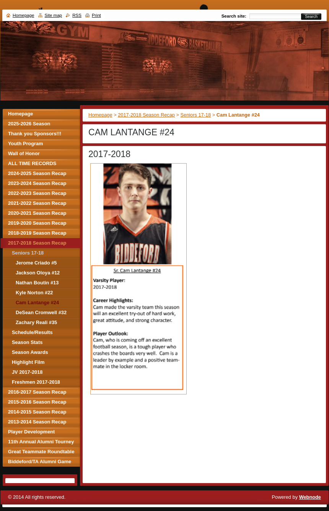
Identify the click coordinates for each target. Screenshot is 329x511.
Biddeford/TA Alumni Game (39, 461)
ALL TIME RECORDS (32, 163)
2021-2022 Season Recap (37, 203)
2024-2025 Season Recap (37, 173)
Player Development (31, 432)
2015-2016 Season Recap (37, 402)
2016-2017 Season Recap (37, 392)
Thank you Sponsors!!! (34, 133)
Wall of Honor (24, 153)
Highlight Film (28, 362)
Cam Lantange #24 (37, 302)
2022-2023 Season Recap (37, 193)
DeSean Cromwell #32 (41, 312)
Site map (53, 15)
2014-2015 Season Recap (37, 412)
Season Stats (27, 342)
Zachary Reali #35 (36, 322)
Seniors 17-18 (196, 115)
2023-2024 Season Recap (37, 183)
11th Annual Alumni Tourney (41, 441)
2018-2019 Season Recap (37, 233)
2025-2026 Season (29, 124)
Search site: (234, 16)
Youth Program (25, 143)
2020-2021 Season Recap (37, 213)
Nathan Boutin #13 (37, 283)
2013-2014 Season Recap (37, 422)
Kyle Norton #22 (34, 292)
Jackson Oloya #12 (38, 273)
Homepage (100, 115)
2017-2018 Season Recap (146, 115)
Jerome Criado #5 (36, 263)
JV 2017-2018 (27, 372)
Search (311, 17)
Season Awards (30, 352)
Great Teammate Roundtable (41, 451)
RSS (76, 15)
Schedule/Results (32, 332)
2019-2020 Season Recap (37, 223)
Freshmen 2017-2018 (36, 382)
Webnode (310, 497)
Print (96, 15)
